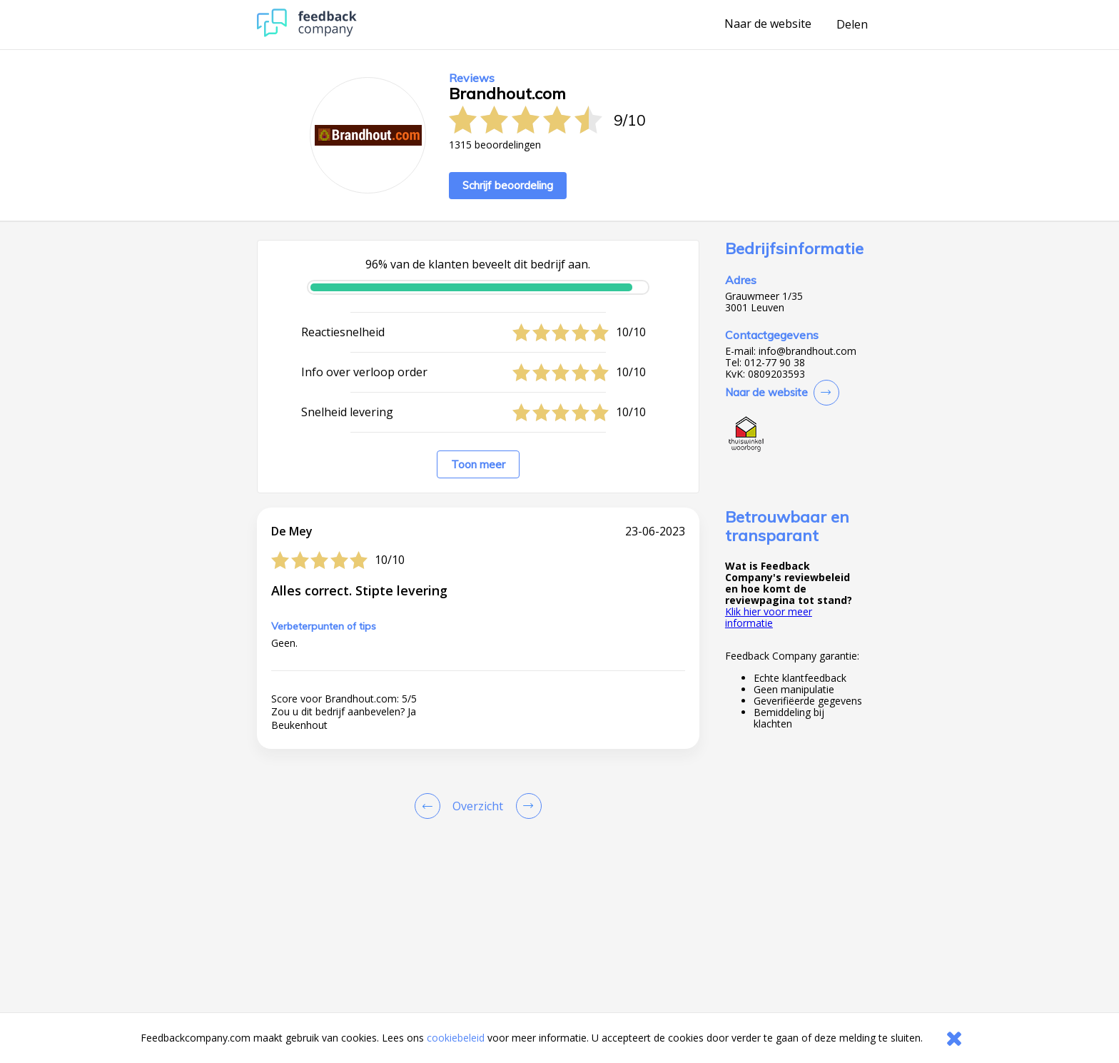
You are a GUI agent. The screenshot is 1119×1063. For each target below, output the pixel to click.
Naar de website (767, 24)
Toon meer (478, 464)
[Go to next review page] (526, 806)
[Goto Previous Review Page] (430, 806)
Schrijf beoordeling (507, 185)
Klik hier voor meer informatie (768, 617)
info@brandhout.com (807, 351)
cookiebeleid (456, 1037)
